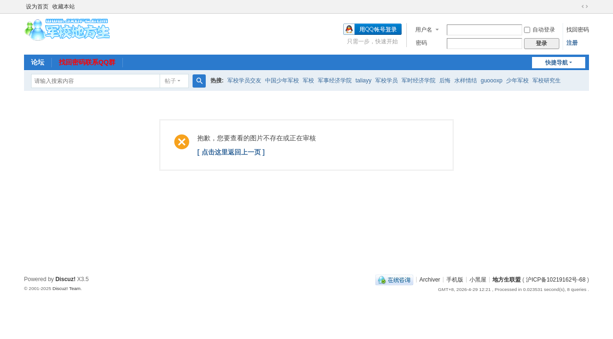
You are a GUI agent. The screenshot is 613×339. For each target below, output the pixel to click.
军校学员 (386, 80)
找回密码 (577, 29)
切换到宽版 (585, 6)
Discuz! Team (66, 288)
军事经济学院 (335, 80)
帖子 (170, 81)
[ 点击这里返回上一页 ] (231, 152)
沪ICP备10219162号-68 (556, 279)
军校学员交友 (244, 80)
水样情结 (465, 80)
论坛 (37, 62)
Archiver (429, 279)
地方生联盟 (506, 279)
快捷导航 (556, 62)
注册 (572, 43)
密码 (421, 43)
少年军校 (517, 80)
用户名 (423, 29)
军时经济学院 (419, 80)
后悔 (445, 80)
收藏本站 (63, 6)
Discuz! (66, 279)
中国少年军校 (282, 80)
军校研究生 (546, 80)
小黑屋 (477, 279)
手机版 (454, 279)
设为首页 (37, 6)
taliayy (363, 80)
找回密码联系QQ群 (87, 62)
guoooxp (491, 80)
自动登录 (539, 29)
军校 (308, 80)
